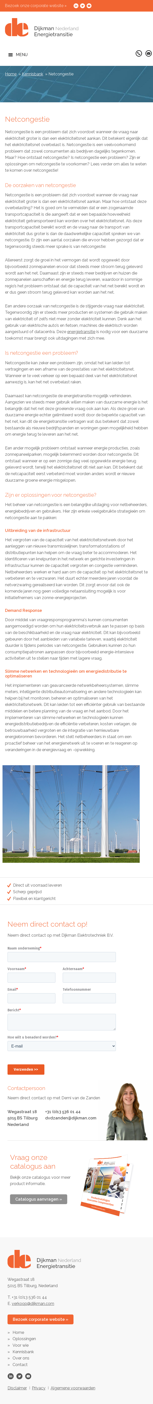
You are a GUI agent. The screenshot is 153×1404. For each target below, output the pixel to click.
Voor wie (21, 1345)
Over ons (21, 1358)
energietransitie (81, 331)
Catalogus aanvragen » (38, 1199)
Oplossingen (24, 1338)
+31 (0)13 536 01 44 (63, 1111)
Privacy (38, 1388)
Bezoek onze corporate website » (36, 5)
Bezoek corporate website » (40, 1319)
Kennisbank (32, 74)
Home (11, 74)
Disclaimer (17, 1388)
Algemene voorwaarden (73, 1388)
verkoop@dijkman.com (33, 1303)
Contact (20, 1364)
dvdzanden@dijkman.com (70, 1118)
